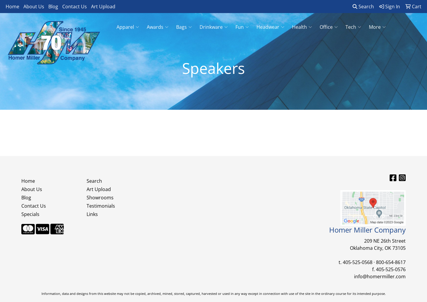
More (377, 27)
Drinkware (214, 27)
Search (363, 6)
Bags (184, 27)
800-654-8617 (391, 262)
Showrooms (100, 197)
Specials (30, 214)
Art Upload (103, 6)
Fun (242, 27)
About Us (33, 6)
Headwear (270, 27)
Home (12, 6)
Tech (353, 27)
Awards (157, 27)
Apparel (128, 27)
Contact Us (74, 6)
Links (92, 214)
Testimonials (101, 206)
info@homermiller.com (380, 276)
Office (329, 27)
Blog (53, 6)
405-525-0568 (357, 262)
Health (302, 27)
